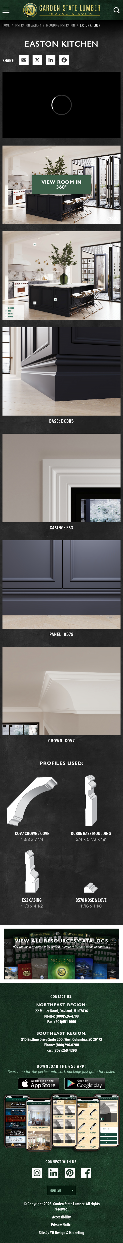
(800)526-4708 (67, 1016)
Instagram (37, 1173)
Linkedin (53, 1173)
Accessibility (61, 1217)
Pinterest (70, 1173)
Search (117, 10)
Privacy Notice (61, 1224)
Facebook (86, 1173)
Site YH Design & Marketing (61, 1232)
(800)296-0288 (67, 1045)
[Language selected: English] (61, 1190)
